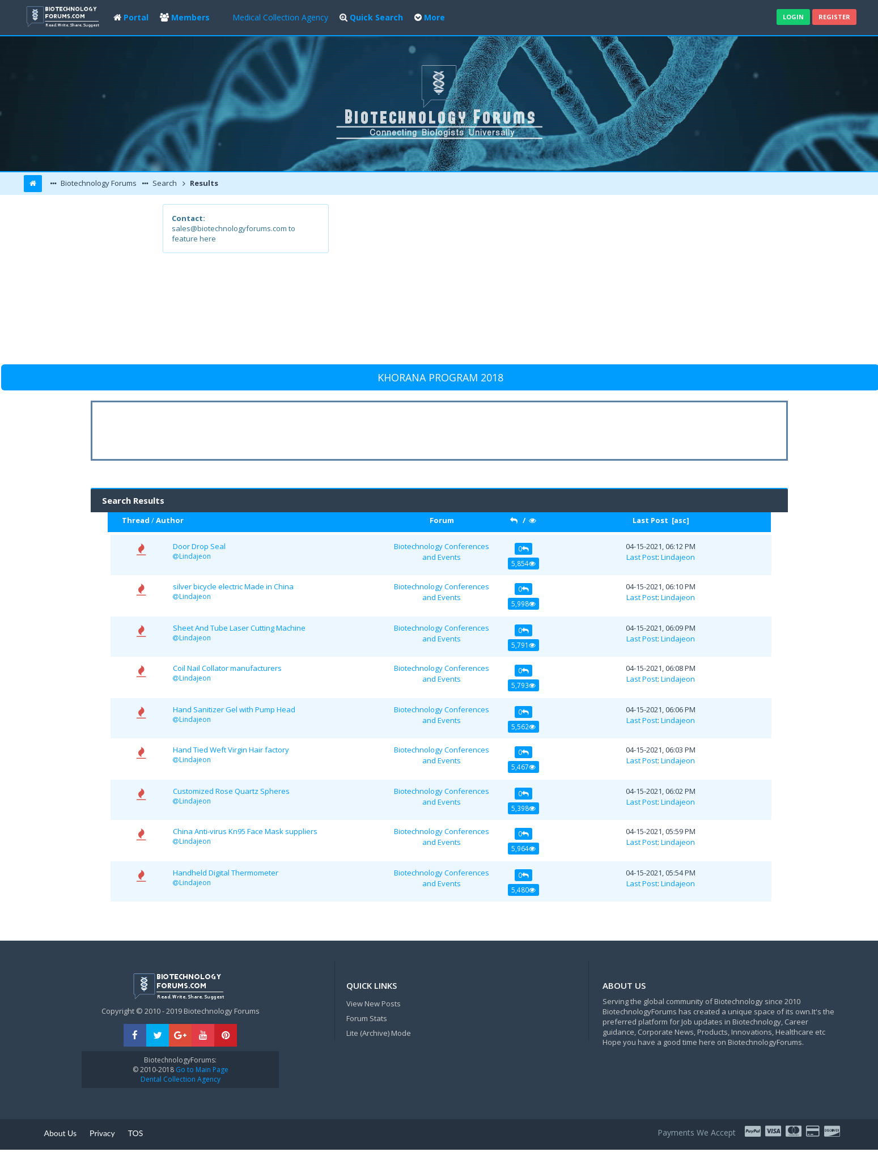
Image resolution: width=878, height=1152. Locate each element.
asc (680, 520)
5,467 (523, 766)
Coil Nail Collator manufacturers (227, 668)
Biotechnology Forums (98, 183)
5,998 (523, 603)
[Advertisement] (522, 283)
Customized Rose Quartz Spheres (231, 791)
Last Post (650, 520)
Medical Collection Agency (280, 17)
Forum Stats (366, 1018)
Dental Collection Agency (180, 1079)
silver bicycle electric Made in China (233, 586)
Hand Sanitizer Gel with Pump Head (234, 709)
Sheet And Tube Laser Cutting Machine (239, 628)
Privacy (102, 1133)
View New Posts (373, 1003)
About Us (60, 1133)
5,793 (523, 685)
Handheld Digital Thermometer (225, 873)
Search (164, 183)
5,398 (523, 808)
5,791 (523, 644)
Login (793, 16)
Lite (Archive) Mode (378, 1033)
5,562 (523, 726)
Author (170, 520)
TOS (135, 1133)
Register (834, 16)
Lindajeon (195, 556)
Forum (442, 520)
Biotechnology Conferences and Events (441, 551)
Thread (136, 520)
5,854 (523, 563)
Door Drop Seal (199, 546)
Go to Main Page (201, 1069)
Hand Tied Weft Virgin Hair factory (231, 750)
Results (203, 183)
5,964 (523, 848)
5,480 (523, 889)
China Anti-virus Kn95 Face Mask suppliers (245, 831)
